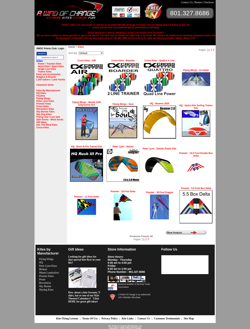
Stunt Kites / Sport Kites (51, 66)
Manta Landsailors (49, 272)
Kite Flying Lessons (67, 318)
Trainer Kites (45, 71)
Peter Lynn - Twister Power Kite (159, 148)
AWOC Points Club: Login (50, 48)
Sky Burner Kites (45, 111)
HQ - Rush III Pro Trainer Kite (86, 146)
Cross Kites (42, 127)
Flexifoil (40, 96)
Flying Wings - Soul (122, 104)
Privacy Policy (110, 318)
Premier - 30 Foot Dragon (159, 192)
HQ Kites (41, 93)
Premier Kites (43, 103)
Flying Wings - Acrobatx (196, 70)
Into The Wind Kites (47, 125)
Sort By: (73, 53)
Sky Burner (45, 286)
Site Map (189, 318)
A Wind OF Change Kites (74, 11)
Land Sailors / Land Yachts (50, 79)
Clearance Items (45, 85)
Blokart (43, 269)
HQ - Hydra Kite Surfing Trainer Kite (196, 106)
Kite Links (128, 318)
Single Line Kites (47, 69)
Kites (39, 60)
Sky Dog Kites (44, 114)
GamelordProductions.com (131, 326)
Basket (198, 2)
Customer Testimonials (167, 318)
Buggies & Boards (46, 77)
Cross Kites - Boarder (123, 60)
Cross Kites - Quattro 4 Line (160, 60)
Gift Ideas (41, 122)
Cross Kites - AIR (86, 60)
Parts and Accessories (48, 74)
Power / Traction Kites (50, 63)
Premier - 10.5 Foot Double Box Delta (196, 154)
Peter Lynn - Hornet (123, 146)
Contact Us (187, 2)
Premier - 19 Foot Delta (123, 191)
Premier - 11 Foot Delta (86, 196)
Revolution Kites (45, 109)
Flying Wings (43, 98)
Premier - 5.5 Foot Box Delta (196, 188)
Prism (42, 279)
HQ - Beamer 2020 (159, 103)
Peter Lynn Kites (45, 101)
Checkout (209, 2)
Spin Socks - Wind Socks (49, 119)
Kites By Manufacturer (48, 90)
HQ (41, 262)
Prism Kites (42, 106)
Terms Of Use (90, 318)
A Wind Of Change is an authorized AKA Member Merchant (134, 296)
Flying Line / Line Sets (48, 117)
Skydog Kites (46, 289)
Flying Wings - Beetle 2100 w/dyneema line (86, 103)
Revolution (45, 282)
